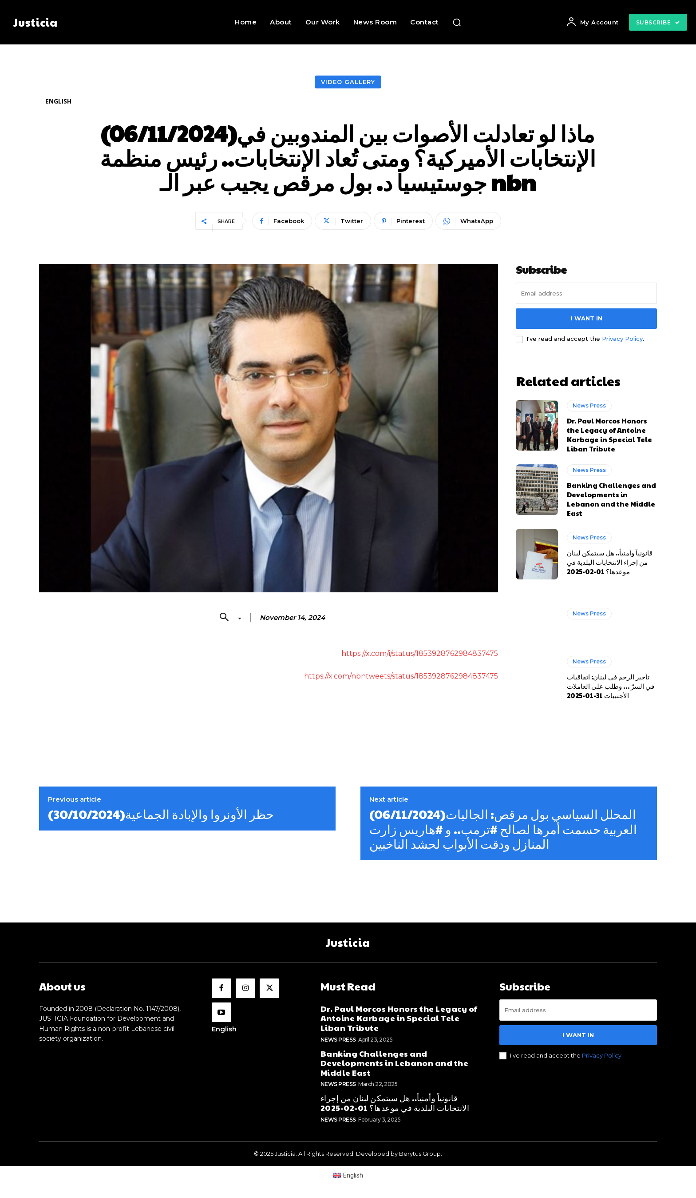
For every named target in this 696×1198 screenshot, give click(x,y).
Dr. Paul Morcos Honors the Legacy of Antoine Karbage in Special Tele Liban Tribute (609, 434)
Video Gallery (348, 82)
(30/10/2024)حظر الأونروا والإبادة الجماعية (161, 814)
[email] (586, 293)
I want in (586, 318)
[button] (457, 22)
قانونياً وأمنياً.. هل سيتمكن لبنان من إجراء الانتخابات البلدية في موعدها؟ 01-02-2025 (609, 562)
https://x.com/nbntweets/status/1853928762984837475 (401, 676)
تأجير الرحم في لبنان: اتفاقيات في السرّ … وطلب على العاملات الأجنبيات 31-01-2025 (610, 686)
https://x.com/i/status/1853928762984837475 (419, 653)
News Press (589, 405)
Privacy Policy (622, 338)
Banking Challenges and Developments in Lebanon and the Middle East (611, 499)
